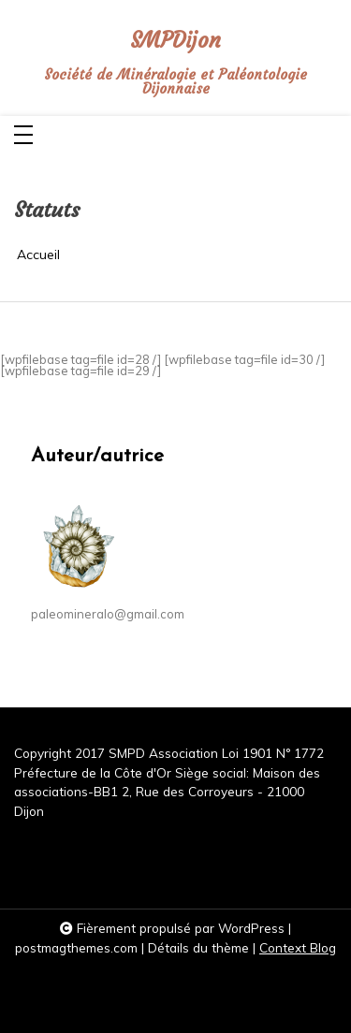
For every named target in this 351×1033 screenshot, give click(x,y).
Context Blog (297, 947)
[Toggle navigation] (23, 136)
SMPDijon (175, 40)
